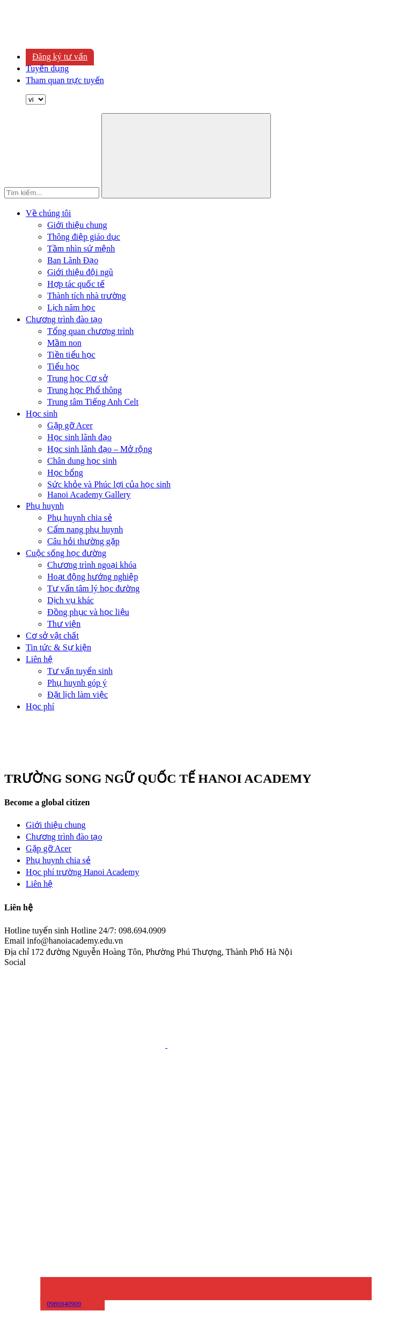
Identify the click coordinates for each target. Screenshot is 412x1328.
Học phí (40, 706)
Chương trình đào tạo (64, 319)
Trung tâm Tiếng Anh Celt (92, 401)
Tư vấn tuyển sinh (80, 671)
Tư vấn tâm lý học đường (93, 588)
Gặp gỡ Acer (70, 425)
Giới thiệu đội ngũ (80, 272)
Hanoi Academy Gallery (89, 494)
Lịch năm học (71, 307)
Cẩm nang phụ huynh (85, 529)
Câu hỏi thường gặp (83, 541)
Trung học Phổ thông (84, 390)
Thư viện (63, 623)
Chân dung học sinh (82, 460)
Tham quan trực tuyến (65, 80)
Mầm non (64, 342)
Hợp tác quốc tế (76, 283)
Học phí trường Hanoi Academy (82, 872)
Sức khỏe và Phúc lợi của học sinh (109, 484)
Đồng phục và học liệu (88, 612)
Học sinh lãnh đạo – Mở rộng (99, 449)
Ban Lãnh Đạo (72, 260)
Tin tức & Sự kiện (58, 647)
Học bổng (65, 472)
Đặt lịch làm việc (77, 694)
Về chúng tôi (48, 213)
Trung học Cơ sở (77, 378)
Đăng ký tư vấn (59, 56)
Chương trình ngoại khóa (91, 564)
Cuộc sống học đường (66, 553)
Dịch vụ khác (70, 600)
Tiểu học (63, 366)
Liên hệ (39, 659)
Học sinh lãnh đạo (79, 437)
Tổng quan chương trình (90, 331)
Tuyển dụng (47, 68)
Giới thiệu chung (77, 224)
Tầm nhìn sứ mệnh (81, 248)
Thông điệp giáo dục (83, 236)
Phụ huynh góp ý (77, 682)
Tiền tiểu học (71, 354)
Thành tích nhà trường (86, 295)
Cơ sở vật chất (52, 635)
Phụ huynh (45, 505)
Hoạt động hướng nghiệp (92, 576)
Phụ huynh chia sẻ (79, 517)
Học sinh (41, 413)
